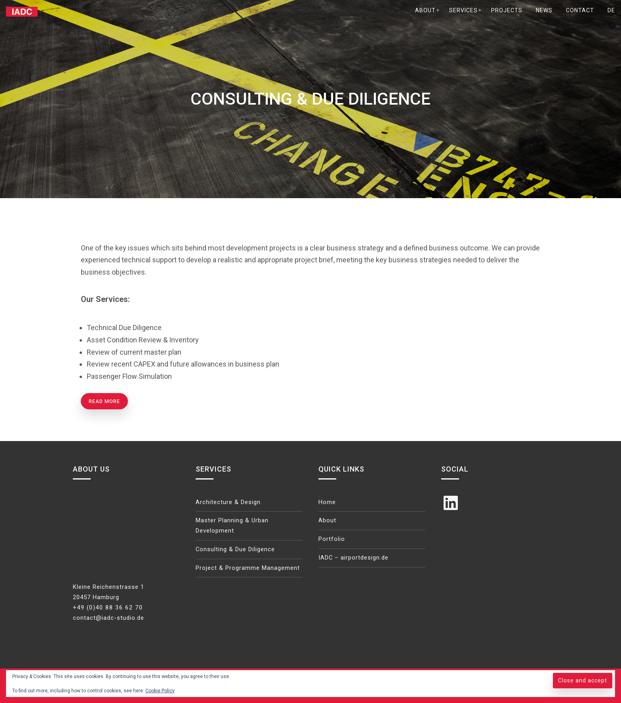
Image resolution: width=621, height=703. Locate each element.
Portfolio (331, 539)
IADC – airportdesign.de (353, 558)
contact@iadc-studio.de (108, 617)
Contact (580, 10)
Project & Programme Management (248, 567)
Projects (506, 10)
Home (327, 502)
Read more (104, 401)
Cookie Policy (160, 690)
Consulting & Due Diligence (236, 549)
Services (463, 10)
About (425, 10)
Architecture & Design (228, 502)
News (544, 10)
